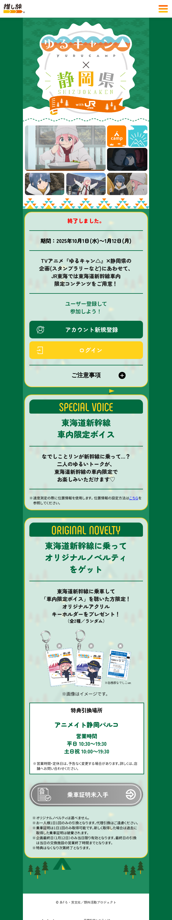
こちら (133, 497)
